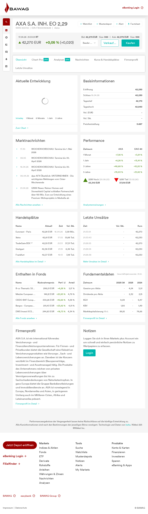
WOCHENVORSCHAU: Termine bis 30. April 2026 (50, 160)
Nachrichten (82, 59)
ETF (41, 456)
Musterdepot (104, 24)
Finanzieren (118, 452)
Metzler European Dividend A (25, 294)
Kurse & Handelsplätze (106, 59)
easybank (28, 495)
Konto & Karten (121, 447)
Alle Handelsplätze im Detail (31, 261)
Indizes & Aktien (48, 447)
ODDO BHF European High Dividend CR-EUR (25, 300)
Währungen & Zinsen (51, 474)
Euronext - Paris (23, 231)
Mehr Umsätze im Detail (96, 261)
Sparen (116, 460)
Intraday (19, 118)
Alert (119, 24)
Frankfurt (20, 255)
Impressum (8, 508)
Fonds (42, 452)
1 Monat (29, 118)
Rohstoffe (44, 465)
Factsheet (134, 24)
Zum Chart (22, 128)
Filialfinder (12, 463)
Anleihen (44, 469)
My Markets (82, 469)
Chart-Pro (40, 59)
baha (128, 424)
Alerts (78, 465)
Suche (79, 447)
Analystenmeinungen (95, 205)
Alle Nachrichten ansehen (29, 205)
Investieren (118, 456)
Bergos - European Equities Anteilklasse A (25, 305)
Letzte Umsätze (24, 68)
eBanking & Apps (122, 465)
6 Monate (40, 118)
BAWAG (9, 495)
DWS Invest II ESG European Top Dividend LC (25, 311)
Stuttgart (20, 249)
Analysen (62, 59)
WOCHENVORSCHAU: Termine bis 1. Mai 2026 (51, 151)
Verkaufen (110, 43)
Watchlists (81, 452)
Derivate (44, 460)
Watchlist (86, 24)
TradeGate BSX (24, 243)
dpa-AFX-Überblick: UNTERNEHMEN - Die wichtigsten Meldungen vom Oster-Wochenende (52, 179)
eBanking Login (132, 7)
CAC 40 (138, 149)
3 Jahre (58, 118)
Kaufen (130, 43)
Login (89, 353)
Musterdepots (83, 456)
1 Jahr (50, 118)
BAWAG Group (50, 495)
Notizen (80, 460)
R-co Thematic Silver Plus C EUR (25, 288)
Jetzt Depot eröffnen (20, 445)
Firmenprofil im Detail (95, 318)
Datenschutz (21, 508)
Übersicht (21, 59)
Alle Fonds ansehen (27, 318)
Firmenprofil (131, 59)
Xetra (18, 237)
